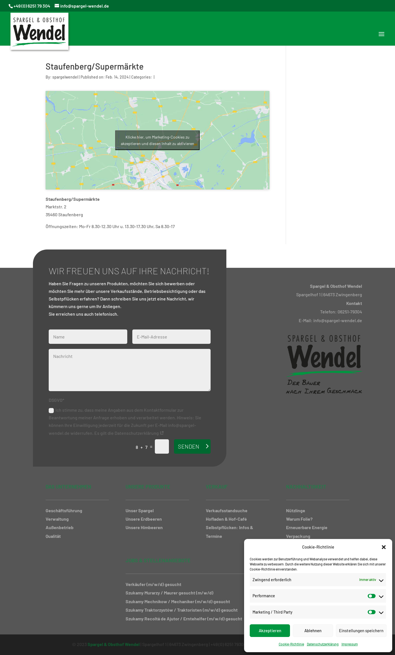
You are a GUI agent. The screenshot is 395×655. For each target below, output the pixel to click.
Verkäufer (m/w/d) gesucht (153, 584)
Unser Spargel (140, 510)
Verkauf (216, 487)
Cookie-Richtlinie (291, 644)
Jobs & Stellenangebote (158, 560)
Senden (188, 446)
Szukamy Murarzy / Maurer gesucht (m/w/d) (169, 592)
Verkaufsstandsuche (226, 510)
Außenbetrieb (59, 527)
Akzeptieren (270, 630)
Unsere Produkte (148, 487)
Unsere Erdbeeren (144, 519)
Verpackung (298, 536)
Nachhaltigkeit (306, 487)
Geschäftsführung (64, 510)
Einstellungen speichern (361, 630)
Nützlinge (295, 510)
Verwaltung (57, 519)
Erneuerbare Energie (306, 527)
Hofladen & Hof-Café (226, 519)
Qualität (53, 536)
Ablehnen (313, 630)
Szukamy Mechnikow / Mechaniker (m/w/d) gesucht (178, 601)
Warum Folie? (299, 519)
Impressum (350, 644)
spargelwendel (65, 77)
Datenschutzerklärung (323, 644)
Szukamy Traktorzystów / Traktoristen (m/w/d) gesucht (182, 609)
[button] (384, 547)
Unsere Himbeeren (144, 527)
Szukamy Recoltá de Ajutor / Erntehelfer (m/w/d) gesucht (184, 618)
